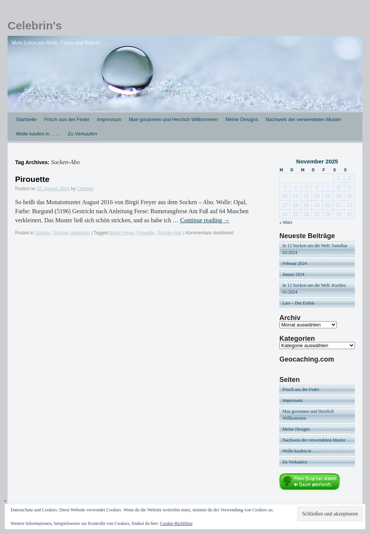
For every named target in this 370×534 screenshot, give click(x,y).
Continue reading (205, 220)
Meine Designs (241, 119)
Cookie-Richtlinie (176, 523)
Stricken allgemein (71, 232)
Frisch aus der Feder (66, 119)
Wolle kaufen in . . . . (38, 134)
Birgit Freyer (121, 232)
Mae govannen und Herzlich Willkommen (173, 119)
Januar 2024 (293, 274)
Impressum (109, 119)
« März (285, 222)
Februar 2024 (294, 263)
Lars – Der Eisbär (298, 303)
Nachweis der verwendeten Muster (303, 119)
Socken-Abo (169, 232)
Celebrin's (35, 25)
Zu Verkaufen (82, 134)
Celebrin (85, 188)
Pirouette (32, 179)
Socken (42, 232)
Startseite (26, 119)
